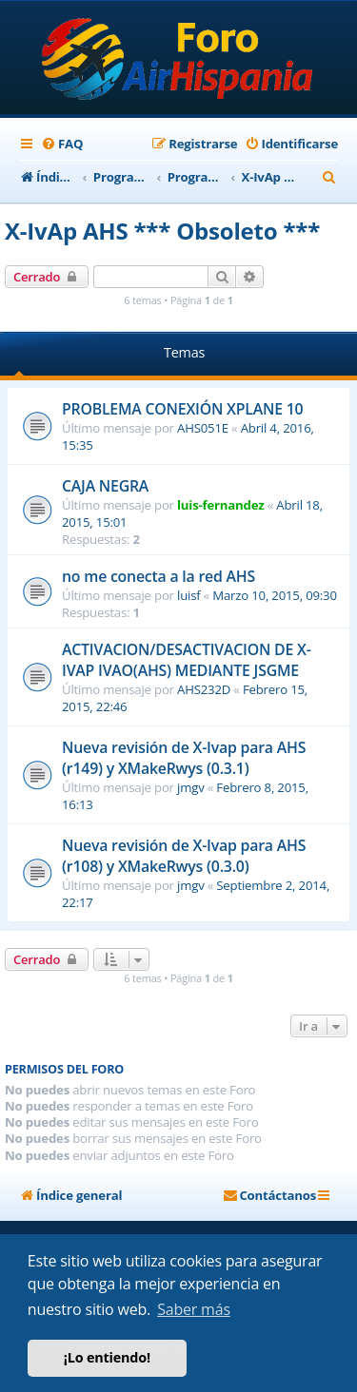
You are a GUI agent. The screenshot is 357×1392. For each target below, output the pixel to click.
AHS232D (203, 689)
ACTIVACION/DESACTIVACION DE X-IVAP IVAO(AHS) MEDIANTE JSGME (186, 660)
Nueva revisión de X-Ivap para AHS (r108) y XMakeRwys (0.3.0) (184, 856)
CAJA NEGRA (105, 485)
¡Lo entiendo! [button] (107, 1357)
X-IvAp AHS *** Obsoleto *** (162, 230)
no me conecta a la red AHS (158, 576)
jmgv (191, 787)
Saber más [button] (193, 1309)
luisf (188, 595)
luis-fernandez (220, 504)
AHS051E (202, 427)
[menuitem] (62, 144)
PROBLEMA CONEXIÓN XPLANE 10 (182, 408)
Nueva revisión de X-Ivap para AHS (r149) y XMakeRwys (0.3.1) (184, 758)
